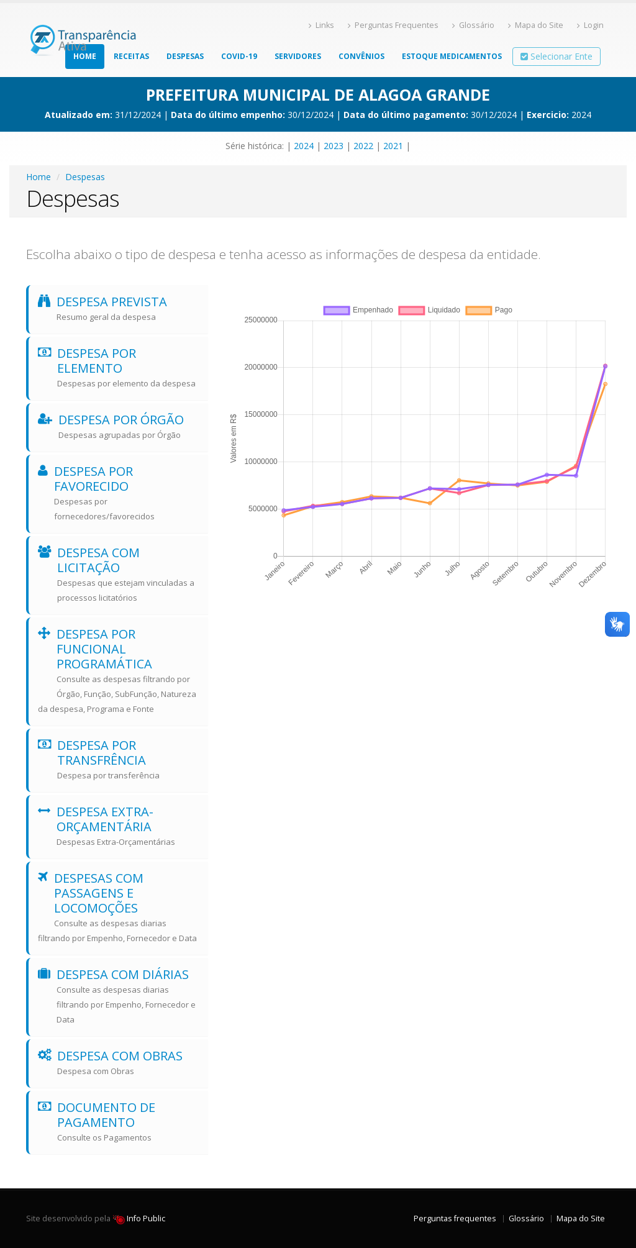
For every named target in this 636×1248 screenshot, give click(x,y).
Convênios (361, 56)
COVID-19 (239, 56)
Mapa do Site (535, 25)
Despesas (185, 56)
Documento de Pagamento (118, 1122)
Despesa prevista (118, 308)
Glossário (473, 25)
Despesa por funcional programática (118, 671)
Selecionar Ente (556, 56)
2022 (363, 146)
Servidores (298, 56)
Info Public (138, 1218)
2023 (333, 146)
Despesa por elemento (118, 368)
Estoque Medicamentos (452, 56)
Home (84, 56)
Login (590, 25)
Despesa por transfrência (118, 760)
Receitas (131, 56)
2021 (393, 146)
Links (321, 25)
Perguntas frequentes (455, 1218)
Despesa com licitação (118, 574)
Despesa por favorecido (118, 493)
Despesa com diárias (118, 996)
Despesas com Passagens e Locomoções (118, 907)
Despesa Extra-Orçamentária (118, 826)
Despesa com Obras (118, 1062)
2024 (304, 146)
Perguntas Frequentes (393, 25)
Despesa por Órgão (118, 426)
